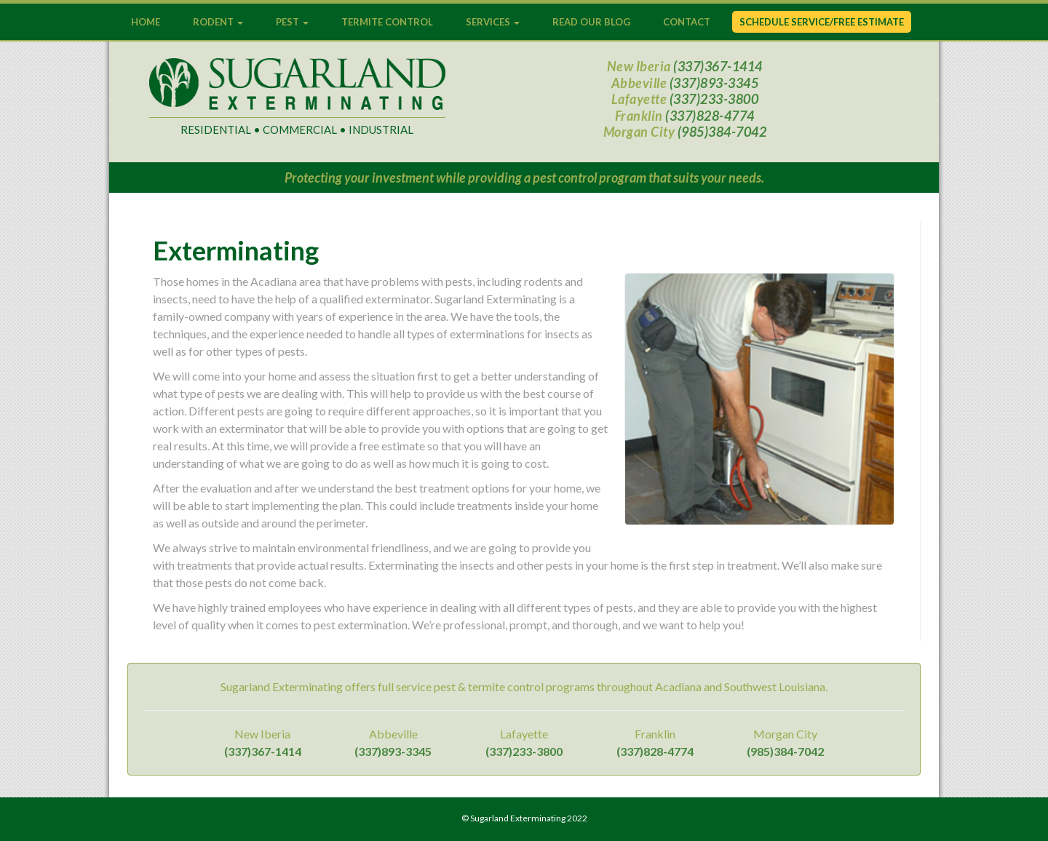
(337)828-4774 (710, 116)
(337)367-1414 (718, 66)
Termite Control (387, 22)
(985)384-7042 (722, 132)
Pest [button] (292, 22)
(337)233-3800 (714, 99)
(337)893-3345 (714, 83)
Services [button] (493, 22)
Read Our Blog (591, 22)
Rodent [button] (218, 22)
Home (145, 22)
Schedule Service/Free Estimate (821, 22)
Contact (686, 22)
